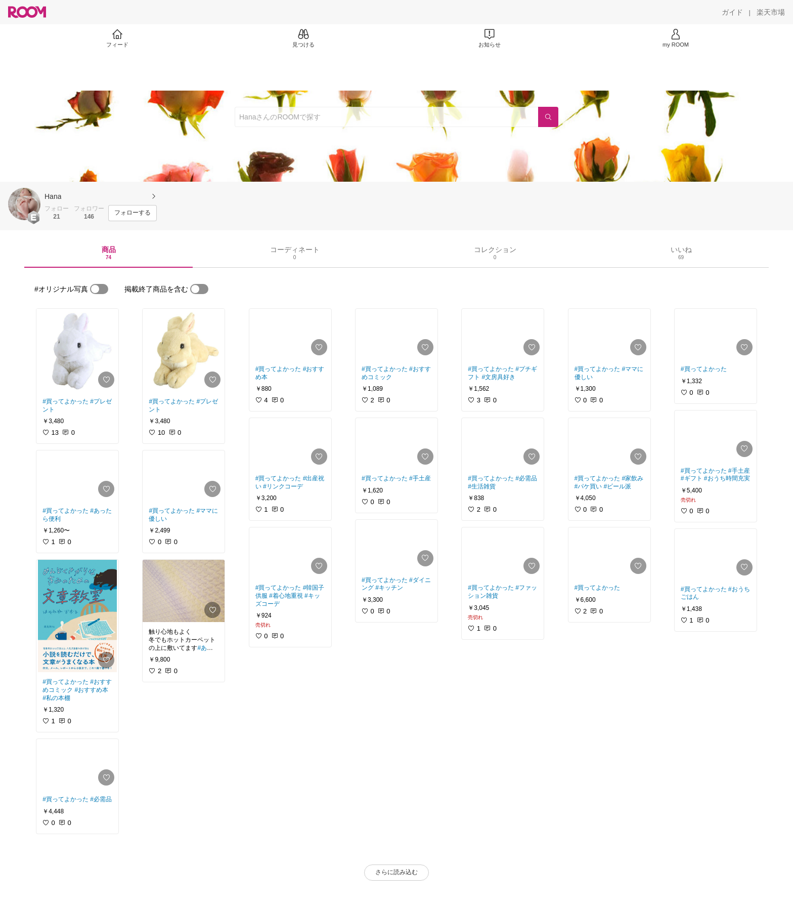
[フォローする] (132, 213)
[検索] (548, 117)
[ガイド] (732, 12)
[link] (77, 350)
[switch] (99, 289)
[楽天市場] (771, 12)
